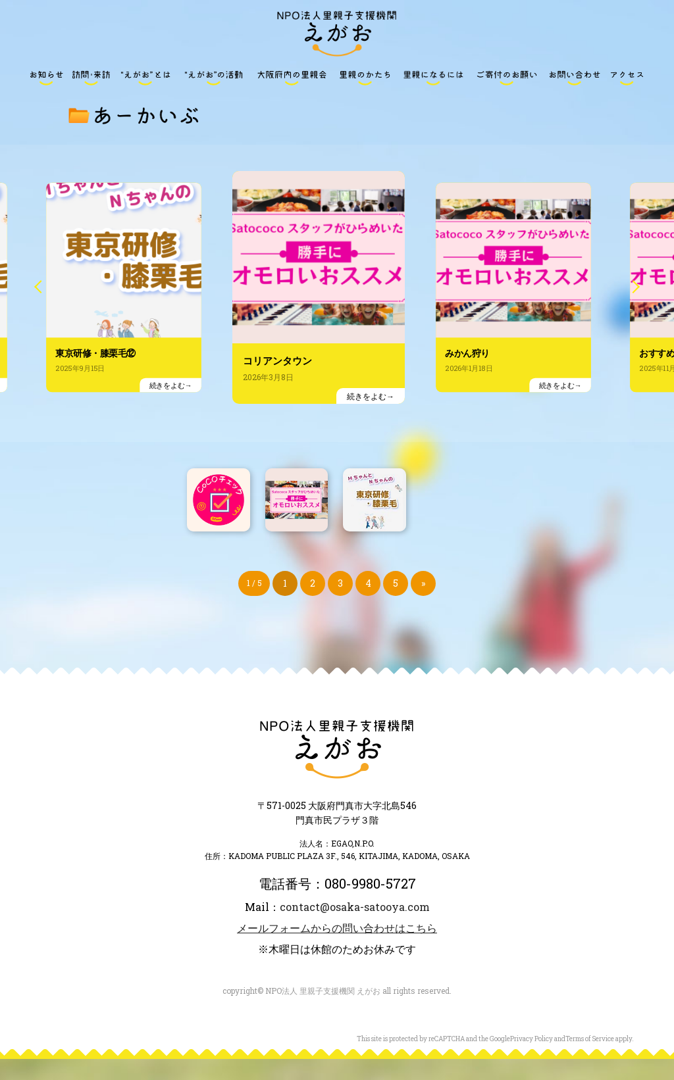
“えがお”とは (145, 78)
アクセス (627, 78)
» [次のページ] (423, 604)
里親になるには (434, 78)
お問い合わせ (574, 78)
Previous (42, 303)
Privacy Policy (531, 1060)
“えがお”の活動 (213, 78)
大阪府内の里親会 (291, 78)
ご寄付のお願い (507, 78)
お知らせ (47, 78)
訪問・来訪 (91, 78)
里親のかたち (365, 78)
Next (631, 303)
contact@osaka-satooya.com (355, 928)
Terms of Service (589, 1060)
